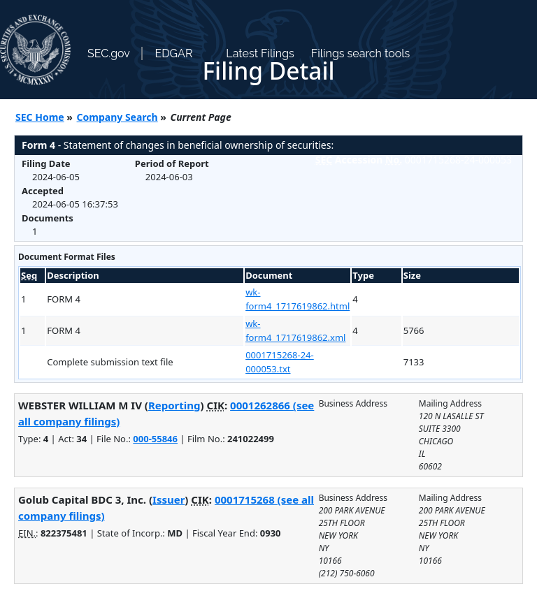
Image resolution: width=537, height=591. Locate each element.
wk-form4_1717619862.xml (295, 330)
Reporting (174, 405)
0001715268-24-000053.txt (279, 362)
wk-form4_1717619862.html (297, 299)
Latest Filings (260, 53)
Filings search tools (360, 53)
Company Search (117, 117)
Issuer (168, 499)
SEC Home (39, 117)
